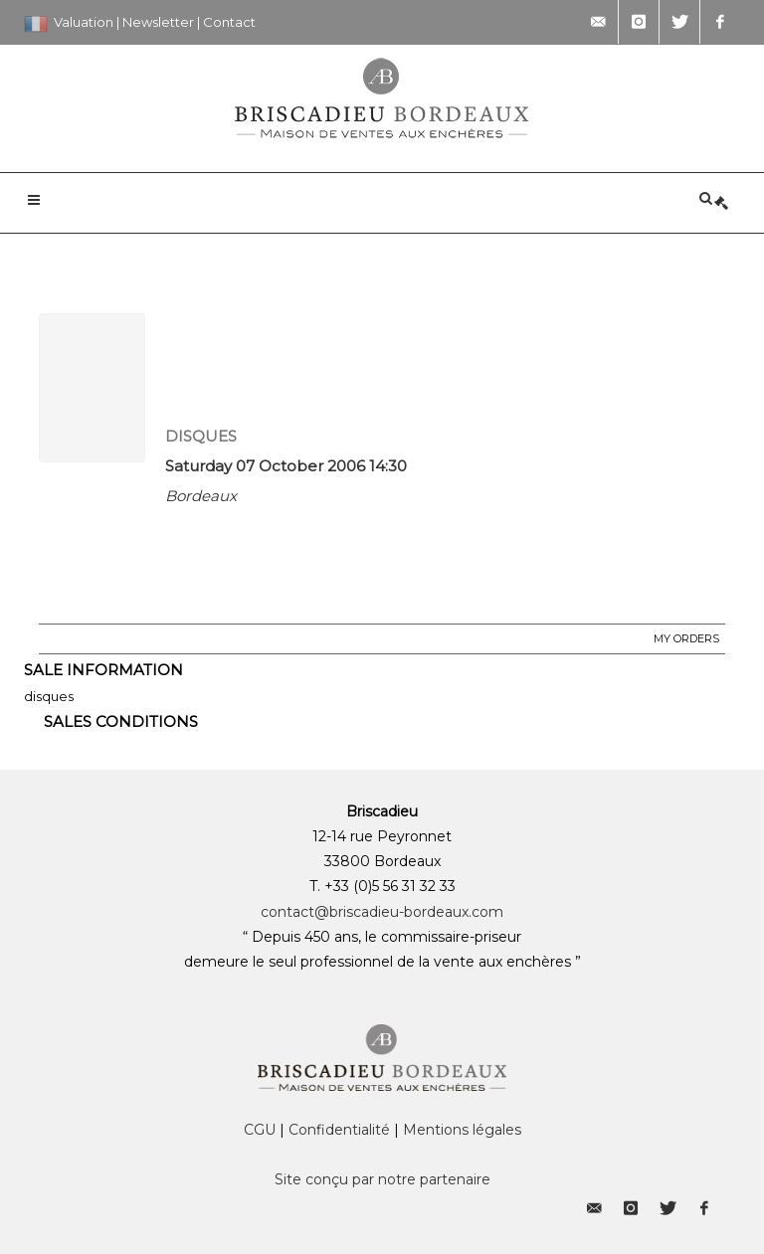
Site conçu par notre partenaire (382, 1179)
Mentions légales (462, 1130)
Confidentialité (339, 1130)
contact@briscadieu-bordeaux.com (382, 912)
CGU (260, 1130)
